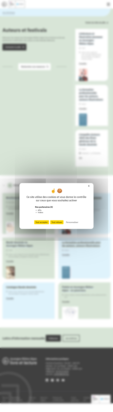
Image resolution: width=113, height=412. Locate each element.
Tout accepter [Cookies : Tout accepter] (41, 222)
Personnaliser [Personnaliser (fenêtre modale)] (72, 222)
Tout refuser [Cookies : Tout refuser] (56, 222)
